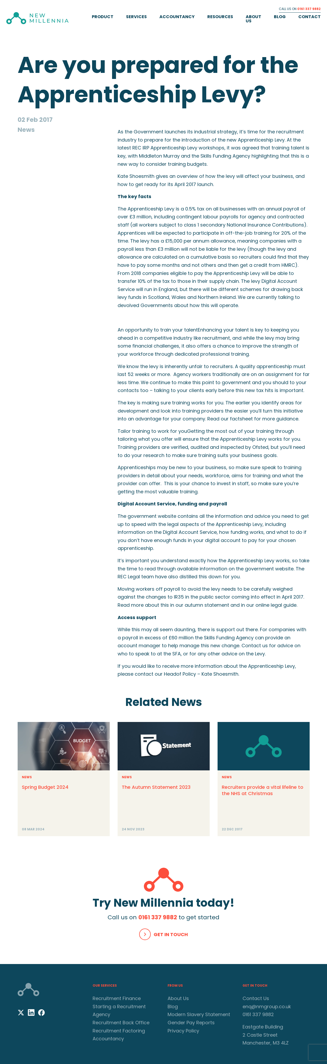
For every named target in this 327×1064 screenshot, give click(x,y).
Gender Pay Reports (191, 1022)
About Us (253, 19)
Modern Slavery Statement (199, 1014)
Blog (280, 17)
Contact (309, 17)
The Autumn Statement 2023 (156, 787)
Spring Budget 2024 (45, 787)
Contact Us (256, 998)
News (27, 777)
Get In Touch (171, 934)
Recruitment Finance (117, 998)
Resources (220, 17)
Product (102, 17)
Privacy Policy (183, 1030)
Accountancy (177, 17)
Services (136, 17)
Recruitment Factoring (119, 1030)
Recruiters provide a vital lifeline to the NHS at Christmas (262, 790)
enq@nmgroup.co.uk (267, 1006)
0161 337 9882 (309, 9)
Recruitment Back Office (121, 1022)
